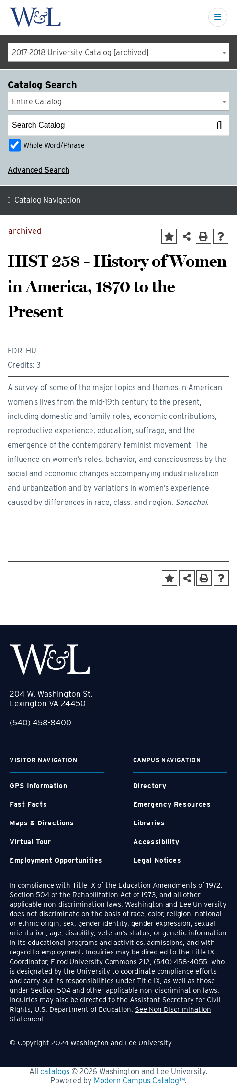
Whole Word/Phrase (54, 145)
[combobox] (118, 52)
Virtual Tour (30, 841)
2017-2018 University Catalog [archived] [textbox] (80, 52)
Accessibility (156, 841)
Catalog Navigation (47, 200)
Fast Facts (28, 804)
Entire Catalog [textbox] (37, 101)
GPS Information (38, 785)
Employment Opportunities (56, 860)
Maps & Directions (42, 823)
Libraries (149, 823)
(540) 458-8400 (40, 722)
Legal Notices (157, 860)
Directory (150, 785)
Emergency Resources (172, 804)
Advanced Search (38, 170)
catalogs (54, 1071)
